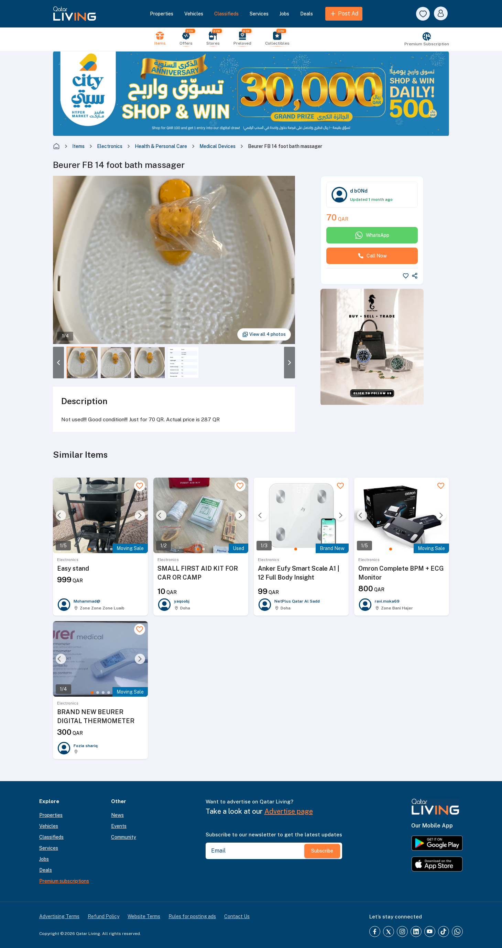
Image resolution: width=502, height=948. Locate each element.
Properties (161, 13)
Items (78, 146)
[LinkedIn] (416, 931)
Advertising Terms (59, 916)
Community (123, 837)
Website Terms (144, 916)
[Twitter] (388, 931)
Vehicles (193, 13)
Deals (306, 13)
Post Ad (343, 13)
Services (259, 13)
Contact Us (237, 916)
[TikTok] (443, 931)
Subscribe (322, 851)
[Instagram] (402, 931)
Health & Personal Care (161, 146)
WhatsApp (372, 235)
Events (119, 826)
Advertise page (288, 811)
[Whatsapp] (457, 931)
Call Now (372, 256)
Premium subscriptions (64, 881)
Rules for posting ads (192, 916)
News (117, 815)
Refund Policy (103, 916)
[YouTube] (429, 931)
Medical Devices (217, 146)
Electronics (109, 146)
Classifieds (226, 13)
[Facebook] (374, 931)
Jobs (284, 13)
